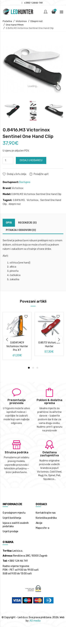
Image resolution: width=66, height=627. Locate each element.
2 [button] (33, 368)
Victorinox (21, 21)
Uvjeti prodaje (10, 531)
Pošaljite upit (41, 174)
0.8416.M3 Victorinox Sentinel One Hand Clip (30, 28)
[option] (12, 110)
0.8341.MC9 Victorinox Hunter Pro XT (17, 346)
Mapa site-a (42, 527)
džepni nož (15, 204)
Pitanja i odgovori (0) (21, 230)
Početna (7, 21)
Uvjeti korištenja (12, 517)
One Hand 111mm (15, 24)
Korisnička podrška (46, 517)
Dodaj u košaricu (31, 160)
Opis (9, 222)
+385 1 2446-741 (33, 2)
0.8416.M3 (19, 200)
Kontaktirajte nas (46, 512)
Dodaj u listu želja (16, 174)
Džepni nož (36, 21)
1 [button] (29, 368)
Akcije (39, 523)
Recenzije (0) (27, 222)
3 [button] (37, 368)
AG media (35, 620)
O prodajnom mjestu (14, 512)
